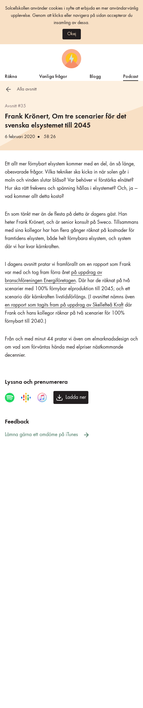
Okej (71, 34)
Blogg (95, 76)
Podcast (130, 76)
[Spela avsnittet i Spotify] (9, 397)
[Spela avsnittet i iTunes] (42, 397)
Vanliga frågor (53, 76)
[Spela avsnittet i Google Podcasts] (26, 397)
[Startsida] (71, 58)
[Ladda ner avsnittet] (70, 397)
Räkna (11, 76)
